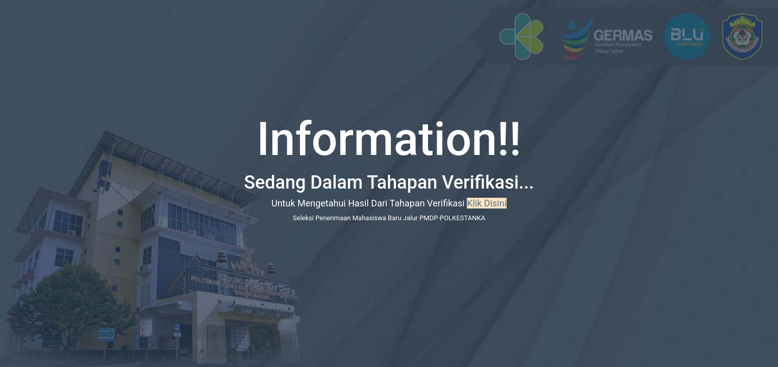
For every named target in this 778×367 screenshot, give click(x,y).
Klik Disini (487, 203)
